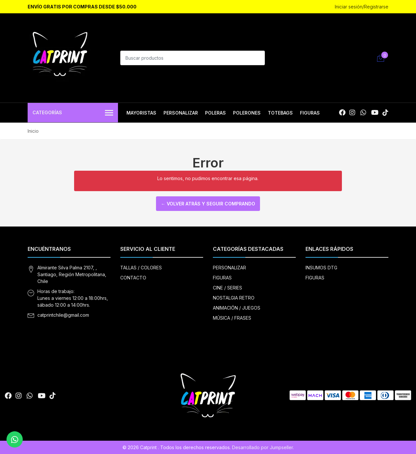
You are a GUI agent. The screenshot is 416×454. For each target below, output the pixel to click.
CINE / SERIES (227, 287)
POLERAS (215, 113)
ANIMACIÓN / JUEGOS (236, 308)
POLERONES (247, 113)
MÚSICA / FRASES (232, 318)
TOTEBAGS (280, 113)
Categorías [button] (72, 113)
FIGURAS (310, 113)
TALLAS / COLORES (141, 267)
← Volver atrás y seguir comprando (208, 203)
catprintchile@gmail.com (63, 315)
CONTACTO (133, 277)
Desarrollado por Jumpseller (262, 447)
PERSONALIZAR (180, 113)
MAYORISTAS (141, 113)
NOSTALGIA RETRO (233, 298)
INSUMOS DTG (321, 267)
